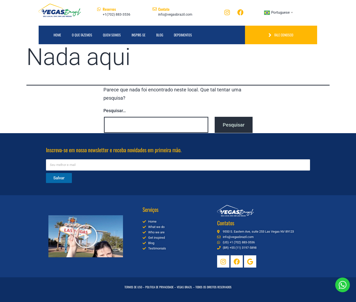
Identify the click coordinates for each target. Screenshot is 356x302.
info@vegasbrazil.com (175, 14)
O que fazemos (82, 34)
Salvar (59, 177)
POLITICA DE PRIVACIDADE (159, 287)
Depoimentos (183, 34)
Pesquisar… (114, 110)
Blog (159, 34)
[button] (86, 236)
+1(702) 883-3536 (116, 14)
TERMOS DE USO (133, 287)
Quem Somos (112, 34)
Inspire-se (138, 34)
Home (57, 34)
